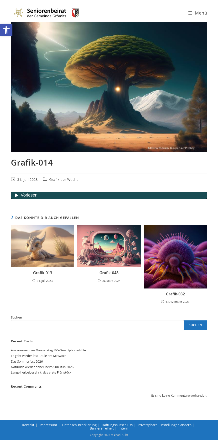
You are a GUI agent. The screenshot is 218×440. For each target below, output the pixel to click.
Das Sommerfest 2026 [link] (27, 361)
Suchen (16, 317)
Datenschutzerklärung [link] (79, 425)
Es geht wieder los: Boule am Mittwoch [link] (39, 356)
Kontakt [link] (28, 425)
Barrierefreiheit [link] (102, 428)
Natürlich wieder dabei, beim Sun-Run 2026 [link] (42, 367)
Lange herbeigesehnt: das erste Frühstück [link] (41, 372)
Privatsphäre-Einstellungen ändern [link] (165, 425)
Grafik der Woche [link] (64, 179)
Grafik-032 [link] (175, 294)
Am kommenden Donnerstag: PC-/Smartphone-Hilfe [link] (48, 350)
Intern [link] (123, 428)
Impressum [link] (48, 425)
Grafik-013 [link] (42, 272)
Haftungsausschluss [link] (117, 425)
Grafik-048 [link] (109, 272)
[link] (6, 30)
